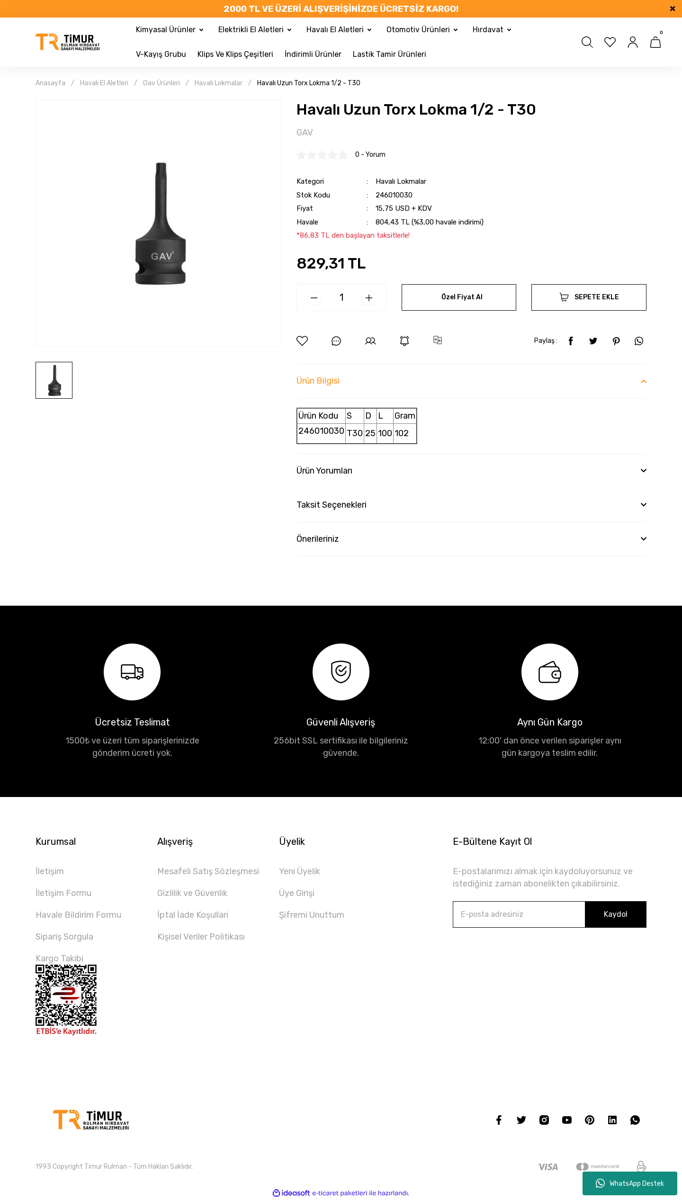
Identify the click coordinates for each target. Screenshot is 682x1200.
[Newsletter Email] (549, 914)
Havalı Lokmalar (401, 181)
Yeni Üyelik (299, 871)
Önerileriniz (317, 539)
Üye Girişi (296, 893)
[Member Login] (632, 42)
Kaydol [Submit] (616, 914)
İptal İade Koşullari (192, 915)
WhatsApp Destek (630, 1183)
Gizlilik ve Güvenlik (192, 893)
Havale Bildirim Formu (78, 915)
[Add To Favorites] (302, 341)
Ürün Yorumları (324, 471)
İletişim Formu (63, 893)
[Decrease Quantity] (314, 297)
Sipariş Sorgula (64, 936)
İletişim (50, 871)
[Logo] (68, 42)
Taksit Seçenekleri (331, 505)
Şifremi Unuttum (311, 915)
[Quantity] (341, 297)
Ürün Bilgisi (318, 381)
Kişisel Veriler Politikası (201, 936)
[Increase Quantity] (369, 297)
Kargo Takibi (59, 958)
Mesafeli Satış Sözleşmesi (208, 871)
